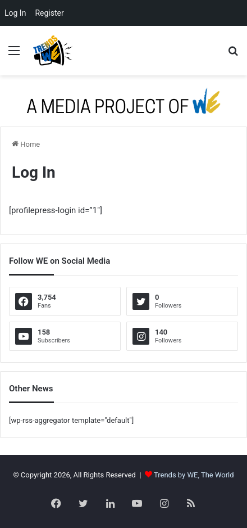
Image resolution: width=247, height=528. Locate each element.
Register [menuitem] (49, 12)
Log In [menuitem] (15, 12)
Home (26, 144)
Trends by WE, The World (194, 475)
